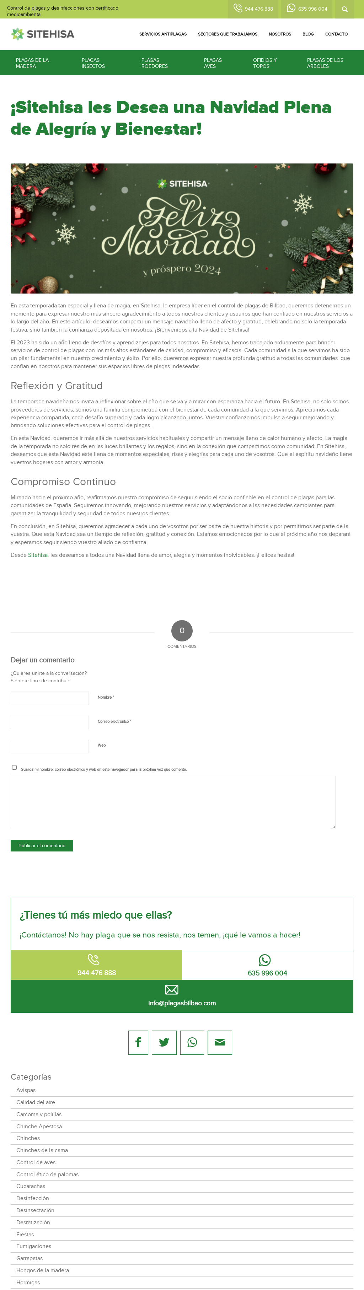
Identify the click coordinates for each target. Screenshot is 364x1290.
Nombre (106, 697)
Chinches (28, 1138)
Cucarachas (30, 1186)
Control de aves (35, 1162)
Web (102, 745)
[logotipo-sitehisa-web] (43, 34)
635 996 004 (312, 9)
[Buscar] (344, 9)
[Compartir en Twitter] (164, 1042)
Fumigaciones (33, 1246)
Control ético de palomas (47, 1174)
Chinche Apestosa (39, 1126)
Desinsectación (35, 1210)
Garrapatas (29, 1258)
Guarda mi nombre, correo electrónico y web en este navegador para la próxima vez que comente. (104, 769)
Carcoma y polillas (38, 1114)
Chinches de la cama (42, 1150)
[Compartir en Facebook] (138, 1042)
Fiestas (25, 1234)
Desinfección (32, 1198)
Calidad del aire (35, 1102)
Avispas (26, 1090)
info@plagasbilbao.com (182, 1003)
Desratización (33, 1222)
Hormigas (28, 1282)
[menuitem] (163, 34)
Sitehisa (38, 555)
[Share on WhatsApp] (192, 1042)
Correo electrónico (114, 721)
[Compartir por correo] (220, 1042)
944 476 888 (259, 9)
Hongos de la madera (42, 1270)
